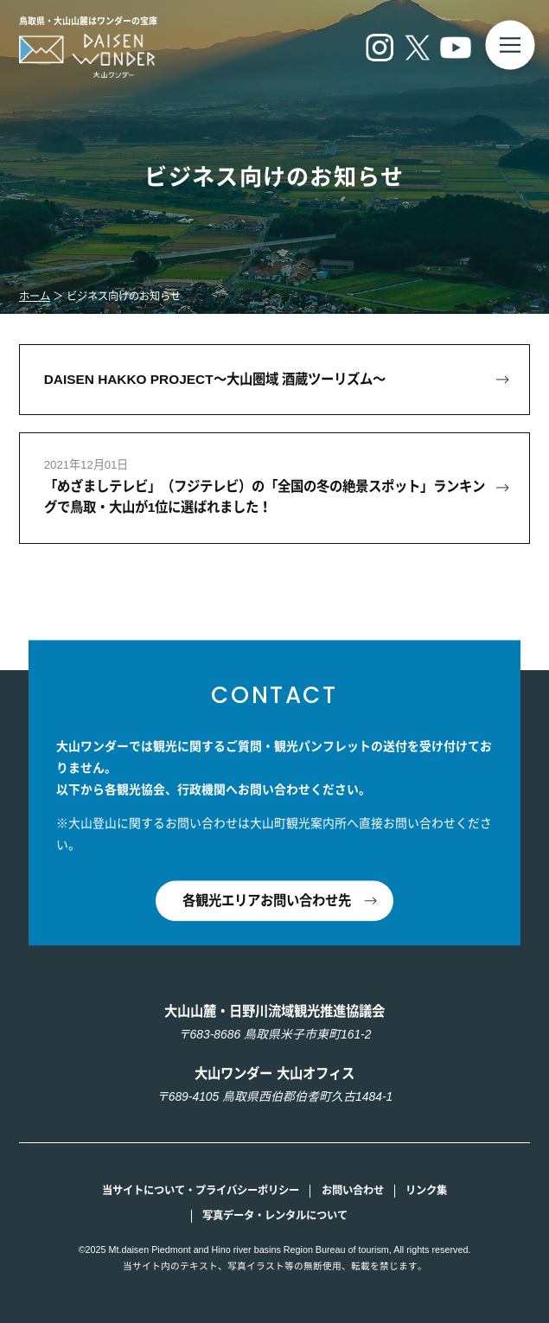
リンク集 (426, 1191)
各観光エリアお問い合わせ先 (266, 900)
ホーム (34, 297)
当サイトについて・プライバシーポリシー (200, 1191)
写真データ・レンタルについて (275, 1216)
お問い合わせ (353, 1191)
